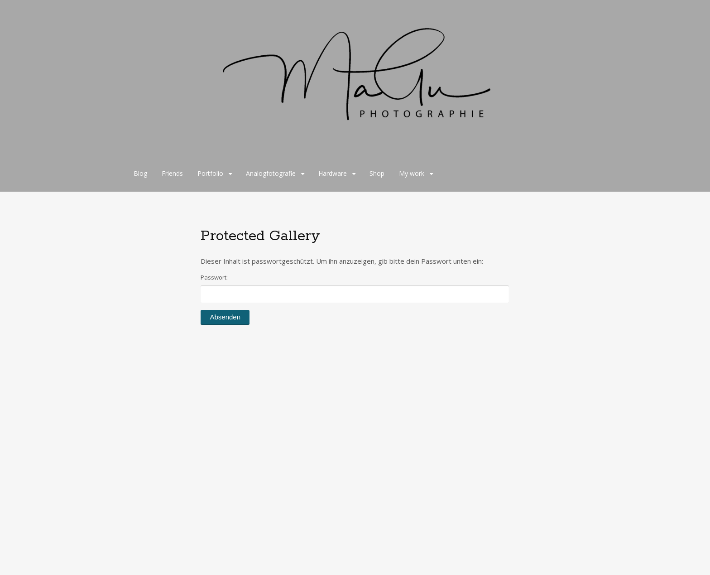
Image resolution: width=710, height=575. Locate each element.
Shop (376, 173)
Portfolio (210, 173)
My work (411, 173)
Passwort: (355, 288)
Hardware (332, 173)
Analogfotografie (271, 173)
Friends (172, 173)
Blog (140, 173)
